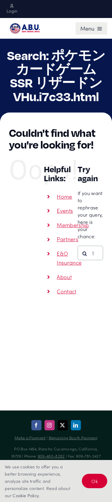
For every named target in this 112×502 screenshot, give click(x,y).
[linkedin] (76, 425)
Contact (66, 291)
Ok (94, 481)
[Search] (85, 253)
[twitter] (63, 425)
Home (64, 196)
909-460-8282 (51, 456)
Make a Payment (30, 437)
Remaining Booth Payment (73, 437)
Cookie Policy (26, 495)
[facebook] (36, 425)
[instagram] (50, 425)
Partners (67, 239)
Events (65, 210)
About (64, 277)
